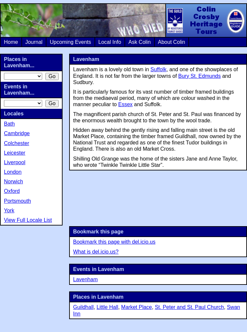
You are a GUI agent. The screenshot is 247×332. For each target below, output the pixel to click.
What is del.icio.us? (96, 252)
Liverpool (14, 162)
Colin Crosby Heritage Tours (205, 20)
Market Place (136, 307)
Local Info (109, 42)
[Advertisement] (158, 197)
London (12, 172)
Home (11, 42)
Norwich (13, 181)
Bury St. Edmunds (199, 76)
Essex (125, 104)
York (9, 210)
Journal (33, 42)
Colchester (16, 143)
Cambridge (17, 133)
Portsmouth (17, 201)
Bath (9, 124)
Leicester (14, 153)
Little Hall (107, 307)
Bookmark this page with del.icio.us (114, 242)
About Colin (171, 42)
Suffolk (159, 69)
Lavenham (85, 279)
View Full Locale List (28, 220)
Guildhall (83, 307)
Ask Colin (139, 42)
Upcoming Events (70, 42)
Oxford (12, 191)
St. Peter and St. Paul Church (189, 307)
